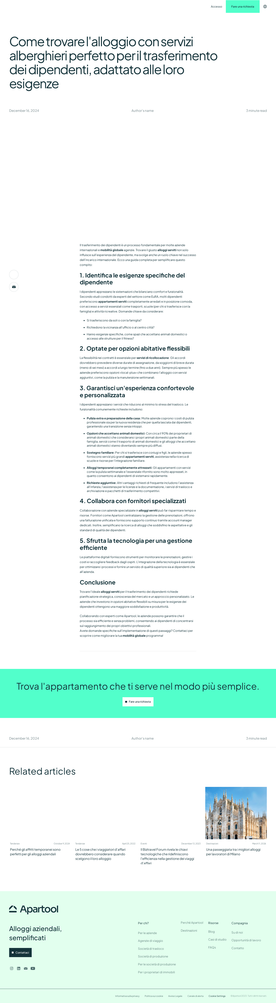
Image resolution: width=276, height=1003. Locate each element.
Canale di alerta (195, 996)
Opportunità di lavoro (246, 940)
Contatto (115, 6)
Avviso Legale (175, 996)
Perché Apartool (192, 922)
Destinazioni (71, 6)
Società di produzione (153, 956)
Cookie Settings (217, 996)
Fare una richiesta (242, 6)
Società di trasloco (151, 948)
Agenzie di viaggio (150, 941)
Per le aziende (147, 933)
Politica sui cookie (154, 996)
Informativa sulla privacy (127, 996)
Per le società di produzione (157, 964)
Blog (211, 931)
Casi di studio (217, 939)
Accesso (216, 6)
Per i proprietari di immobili (156, 972)
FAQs (212, 947)
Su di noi (237, 932)
